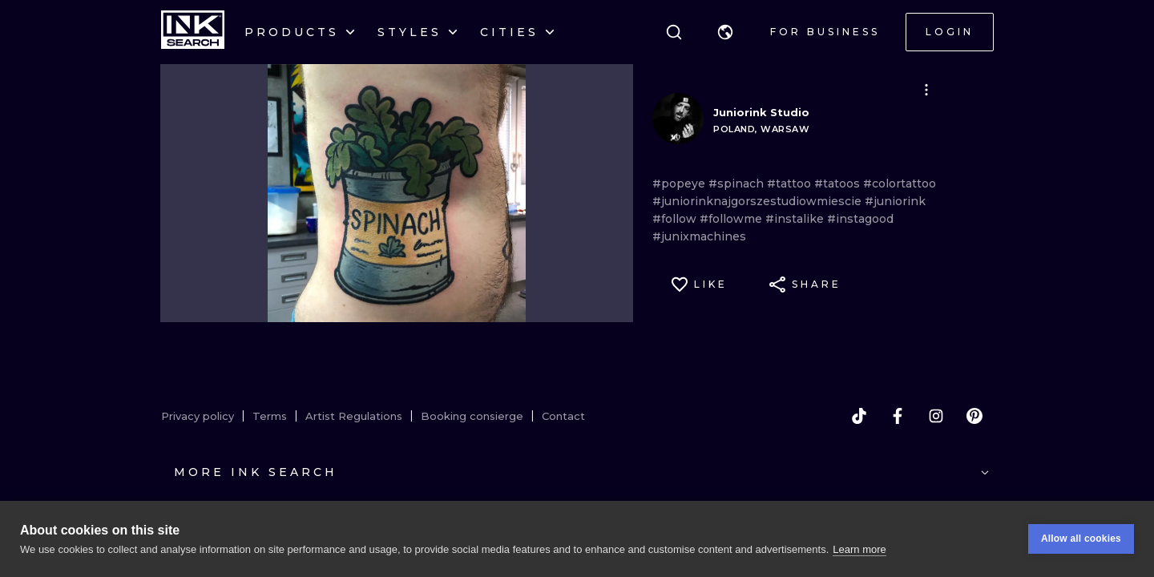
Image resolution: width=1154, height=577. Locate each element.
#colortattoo (899, 183)
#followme (732, 219)
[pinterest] (974, 416)
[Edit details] (926, 90)
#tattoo (790, 183)
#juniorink (895, 201)
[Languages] (725, 32)
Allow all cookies (1081, 538)
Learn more (859, 549)
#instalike (796, 219)
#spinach (737, 183)
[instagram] (936, 416)
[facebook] (897, 416)
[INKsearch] (192, 32)
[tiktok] (859, 416)
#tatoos (838, 183)
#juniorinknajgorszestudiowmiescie (758, 201)
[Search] (674, 32)
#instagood (860, 219)
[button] (725, 32)
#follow (676, 219)
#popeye (680, 183)
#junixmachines (699, 236)
